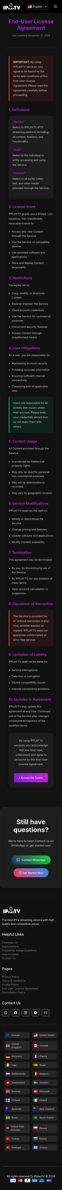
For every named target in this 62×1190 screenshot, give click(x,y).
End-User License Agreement (20, 988)
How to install (10, 954)
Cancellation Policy (13, 992)
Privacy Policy (10, 976)
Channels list (10, 942)
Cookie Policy (10, 984)
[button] (5, 1012)
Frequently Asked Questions (19, 950)
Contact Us (9, 958)
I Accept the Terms (31, 777)
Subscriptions (10, 946)
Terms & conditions (14, 980)
